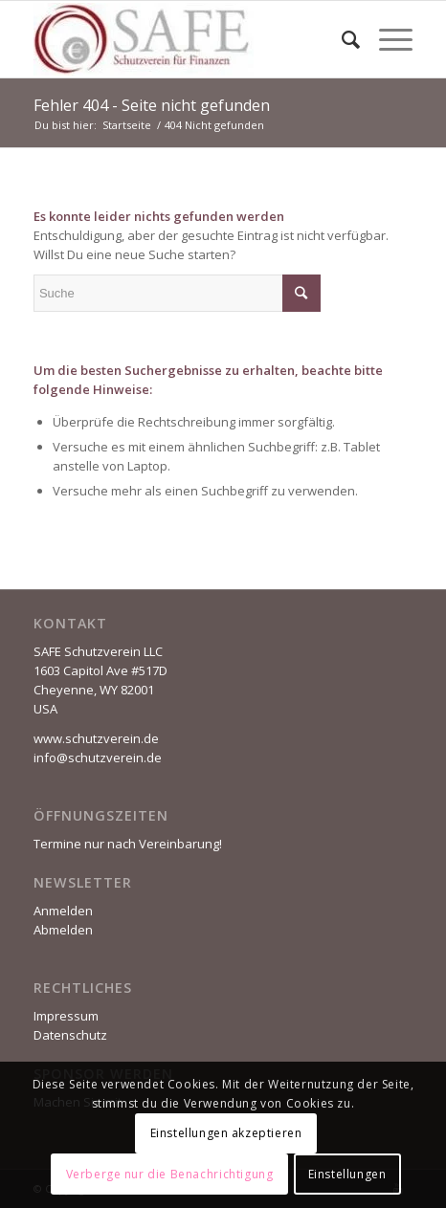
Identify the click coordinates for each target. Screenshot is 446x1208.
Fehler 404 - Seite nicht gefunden (151, 105)
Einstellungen (347, 1174)
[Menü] (386, 39)
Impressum (66, 1015)
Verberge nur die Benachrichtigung (170, 1174)
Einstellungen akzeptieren (226, 1133)
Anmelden (63, 910)
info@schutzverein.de (97, 757)
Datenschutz (70, 1034)
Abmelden (63, 929)
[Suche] (341, 39)
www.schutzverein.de (96, 738)
